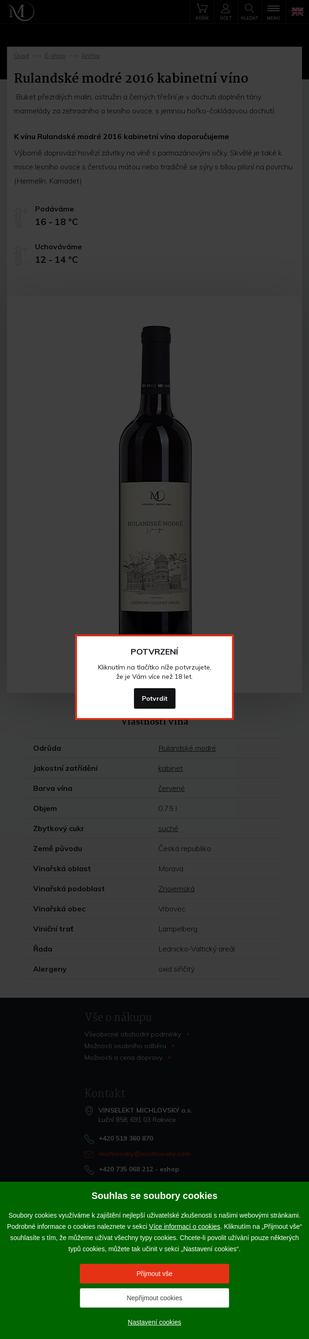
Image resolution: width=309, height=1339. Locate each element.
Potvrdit (155, 698)
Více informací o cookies (184, 1226)
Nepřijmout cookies (154, 1298)
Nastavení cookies (154, 1322)
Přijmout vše (154, 1273)
